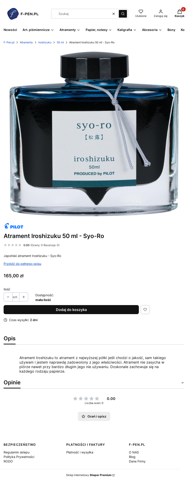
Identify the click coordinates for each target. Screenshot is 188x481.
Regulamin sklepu (17, 452)
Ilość (7, 289)
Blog (132, 457)
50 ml (60, 42)
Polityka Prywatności (19, 457)
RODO (8, 461)
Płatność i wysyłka (79, 452)
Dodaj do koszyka (71, 309)
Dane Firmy (137, 461)
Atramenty (26, 42)
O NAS (134, 452)
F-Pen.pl (9, 42)
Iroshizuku (44, 42)
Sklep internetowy (89, 475)
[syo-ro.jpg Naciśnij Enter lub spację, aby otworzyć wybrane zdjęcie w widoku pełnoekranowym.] (94, 134)
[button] (123, 14)
